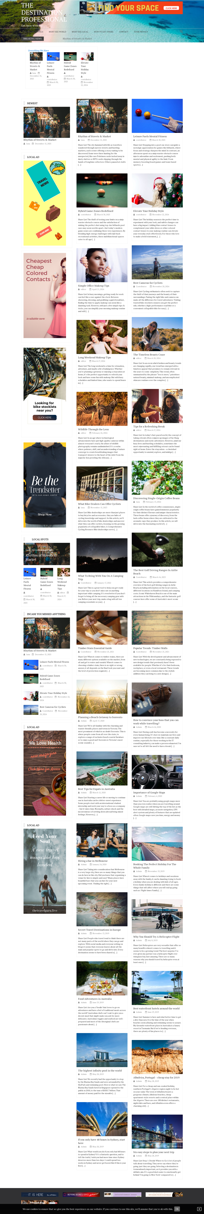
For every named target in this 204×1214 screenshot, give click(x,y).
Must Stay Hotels (33, 31)
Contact (123, 31)
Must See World (57, 31)
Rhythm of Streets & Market (77, 38)
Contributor (48, 710)
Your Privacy (141, 31)
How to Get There (103, 31)
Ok (177, 1208)
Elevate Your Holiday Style (85, 68)
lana (34, 73)
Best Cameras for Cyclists (53, 706)
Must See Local (80, 31)
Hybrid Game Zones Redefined (70, 66)
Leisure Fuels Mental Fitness (50, 68)
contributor (52, 79)
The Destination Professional (44, 12)
